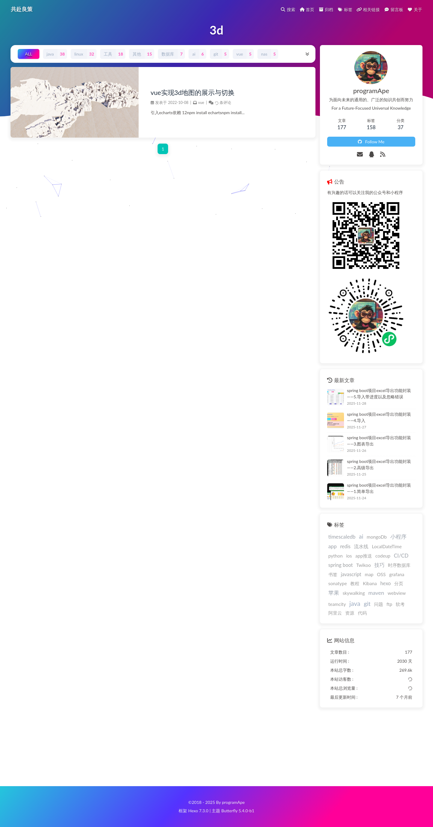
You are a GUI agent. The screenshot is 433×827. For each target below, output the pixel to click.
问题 (378, 604)
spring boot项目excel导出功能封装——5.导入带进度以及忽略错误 (379, 393)
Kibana (370, 583)
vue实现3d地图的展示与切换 (193, 92)
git (367, 603)
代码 (362, 613)
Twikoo (363, 565)
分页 (398, 583)
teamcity (337, 604)
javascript (351, 574)
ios (349, 555)
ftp (389, 604)
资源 (349, 613)
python (335, 555)
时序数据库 (399, 565)
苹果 (333, 592)
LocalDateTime (387, 546)
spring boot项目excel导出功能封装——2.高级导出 (379, 464)
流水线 (361, 546)
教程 (354, 583)
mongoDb (377, 537)
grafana (396, 574)
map (369, 574)
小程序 (398, 536)
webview (397, 593)
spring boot (340, 565)
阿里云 (335, 613)
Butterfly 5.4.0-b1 (237, 810)
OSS (381, 574)
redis (345, 546)
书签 (332, 574)
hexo (385, 583)
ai (361, 536)
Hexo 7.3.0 (198, 810)
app (332, 546)
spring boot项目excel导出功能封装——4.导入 (379, 417)
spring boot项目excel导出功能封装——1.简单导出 (379, 488)
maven (376, 592)
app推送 (363, 555)
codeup (382, 555)
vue (201, 102)
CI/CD (401, 555)
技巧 (379, 565)
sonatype (337, 583)
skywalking (353, 593)
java (354, 603)
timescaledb (341, 537)
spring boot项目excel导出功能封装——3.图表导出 (379, 440)
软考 (400, 604)
